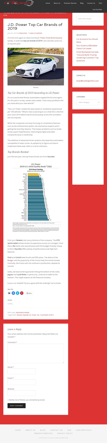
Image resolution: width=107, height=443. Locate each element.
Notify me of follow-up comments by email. (27, 400)
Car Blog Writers (19, 3)
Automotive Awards (22, 312)
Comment (12, 342)
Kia (38, 315)
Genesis (19, 315)
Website (11, 389)
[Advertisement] (87, 149)
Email (11, 378)
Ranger (10, 260)
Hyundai (25, 315)
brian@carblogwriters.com (87, 81)
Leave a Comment (35, 33)
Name (11, 367)
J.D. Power (32, 315)
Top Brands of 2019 (47, 315)
